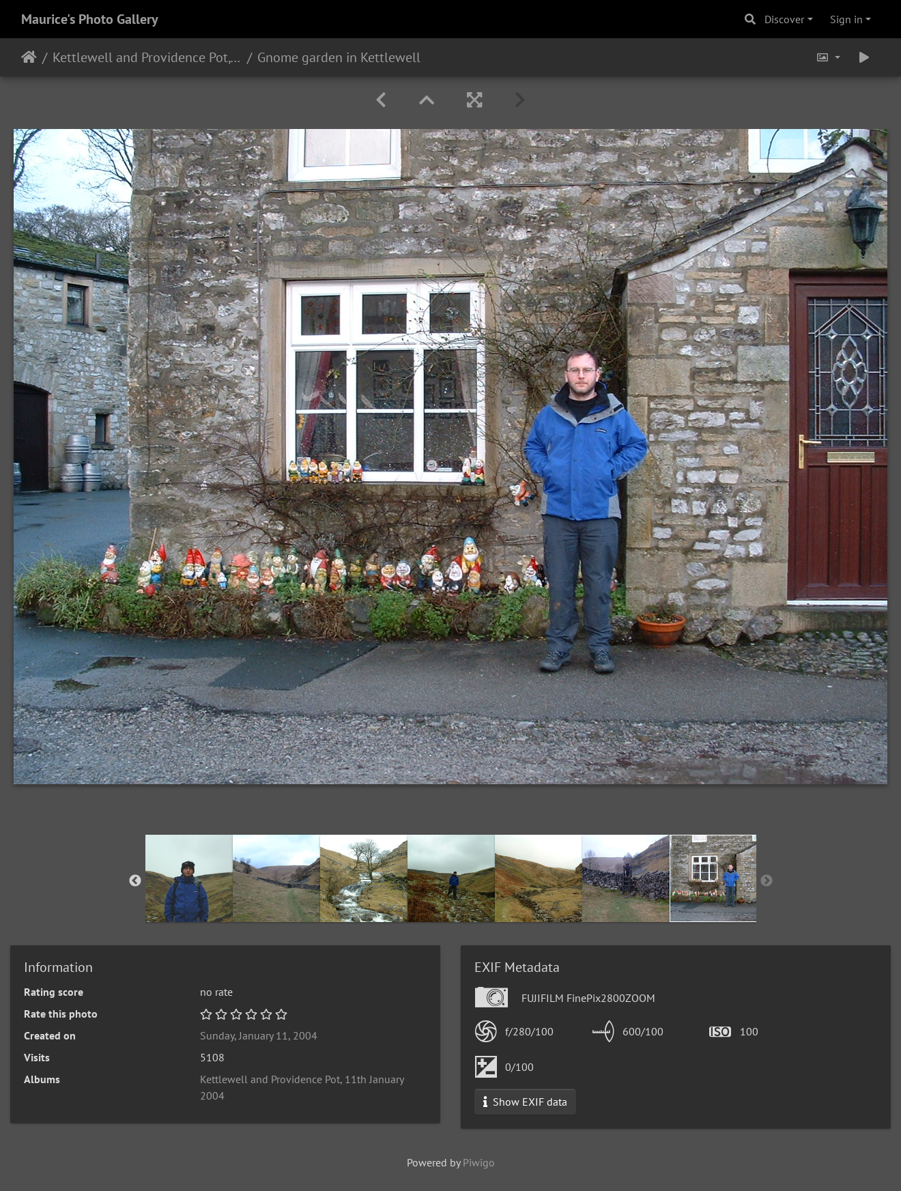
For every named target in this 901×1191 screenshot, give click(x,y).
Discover (784, 19)
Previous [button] (135, 881)
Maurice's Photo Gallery (89, 19)
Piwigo (479, 1162)
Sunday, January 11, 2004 (258, 1035)
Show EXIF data (525, 1101)
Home (29, 57)
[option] (189, 878)
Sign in (846, 19)
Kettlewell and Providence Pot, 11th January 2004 (147, 57)
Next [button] (766, 881)
